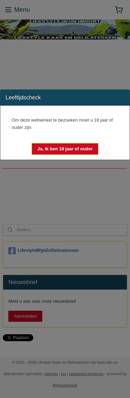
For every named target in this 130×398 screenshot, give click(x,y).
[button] (65, 149)
